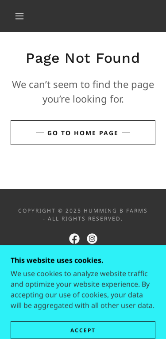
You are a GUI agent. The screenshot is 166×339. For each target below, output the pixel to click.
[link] (74, 239)
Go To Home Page (83, 133)
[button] (19, 16)
